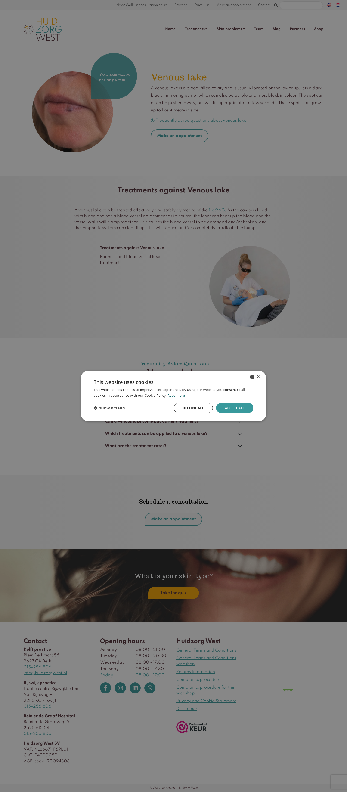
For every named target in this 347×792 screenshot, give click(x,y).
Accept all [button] (235, 408)
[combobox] (252, 377)
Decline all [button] (193, 408)
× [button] (258, 376)
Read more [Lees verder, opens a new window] (176, 395)
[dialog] (173, 396)
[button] (109, 408)
